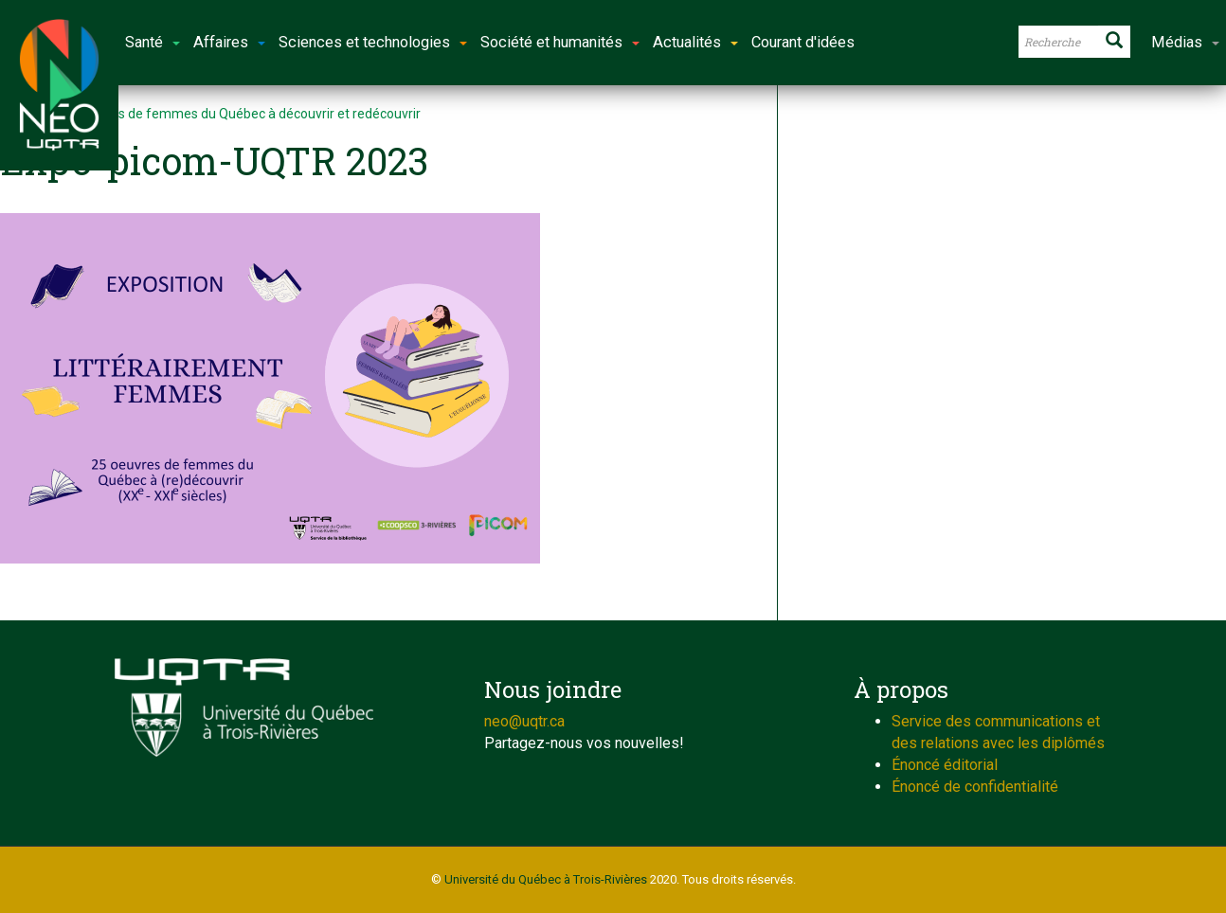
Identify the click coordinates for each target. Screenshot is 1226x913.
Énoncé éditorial (945, 765)
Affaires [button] (229, 42)
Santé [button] (152, 42)
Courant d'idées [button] (803, 42)
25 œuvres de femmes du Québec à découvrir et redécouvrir (241, 113)
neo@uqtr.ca (524, 721)
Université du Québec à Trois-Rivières (545, 879)
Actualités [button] (695, 42)
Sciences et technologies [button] (373, 42)
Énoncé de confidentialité (975, 787)
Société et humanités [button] (560, 42)
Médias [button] (1185, 42)
